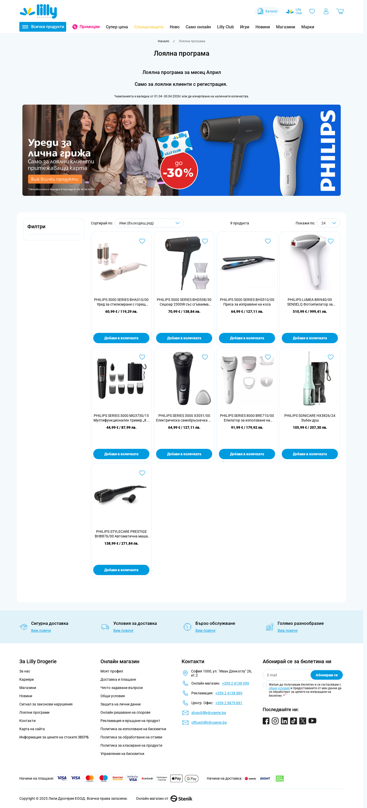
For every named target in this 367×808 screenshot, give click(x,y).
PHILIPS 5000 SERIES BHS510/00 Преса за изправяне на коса (247, 302)
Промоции (90, 26)
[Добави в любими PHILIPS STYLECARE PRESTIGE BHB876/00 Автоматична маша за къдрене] (142, 473)
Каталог (267, 11)
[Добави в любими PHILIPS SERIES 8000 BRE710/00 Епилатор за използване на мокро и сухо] (268, 357)
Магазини (285, 26)
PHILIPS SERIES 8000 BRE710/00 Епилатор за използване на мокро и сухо (247, 418)
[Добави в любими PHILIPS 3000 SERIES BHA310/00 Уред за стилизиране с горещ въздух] (142, 241)
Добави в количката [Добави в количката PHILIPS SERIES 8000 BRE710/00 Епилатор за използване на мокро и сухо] (247, 454)
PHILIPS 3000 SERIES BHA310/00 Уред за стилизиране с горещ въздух (121, 302)
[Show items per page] (328, 223)
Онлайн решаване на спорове (125, 712)
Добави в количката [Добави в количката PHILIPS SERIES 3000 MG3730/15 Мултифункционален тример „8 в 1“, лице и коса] (121, 454)
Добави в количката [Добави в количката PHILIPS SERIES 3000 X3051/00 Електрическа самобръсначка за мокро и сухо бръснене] (184, 454)
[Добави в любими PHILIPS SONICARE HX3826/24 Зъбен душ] (331, 357)
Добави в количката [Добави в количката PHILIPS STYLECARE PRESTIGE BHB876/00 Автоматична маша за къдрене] (121, 570)
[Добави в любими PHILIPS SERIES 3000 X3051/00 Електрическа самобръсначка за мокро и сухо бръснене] (205, 357)
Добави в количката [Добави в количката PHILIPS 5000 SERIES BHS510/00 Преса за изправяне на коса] (247, 338)
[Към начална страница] (163, 41)
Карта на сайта (32, 729)
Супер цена (117, 26)
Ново (175, 26)
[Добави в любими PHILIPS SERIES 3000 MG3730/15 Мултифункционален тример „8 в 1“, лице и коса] (142, 357)
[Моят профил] (326, 11)
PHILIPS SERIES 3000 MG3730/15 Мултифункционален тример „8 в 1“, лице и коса (121, 418)
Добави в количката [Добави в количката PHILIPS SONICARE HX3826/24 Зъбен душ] (310, 454)
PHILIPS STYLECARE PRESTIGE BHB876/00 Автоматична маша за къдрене (121, 533)
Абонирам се (327, 675)
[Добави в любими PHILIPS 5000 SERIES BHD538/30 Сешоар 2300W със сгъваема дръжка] (205, 241)
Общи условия (112, 696)
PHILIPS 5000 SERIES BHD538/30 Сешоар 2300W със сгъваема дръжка (184, 302)
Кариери (26, 679)
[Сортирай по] (149, 223)
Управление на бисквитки (122, 754)
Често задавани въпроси (121, 688)
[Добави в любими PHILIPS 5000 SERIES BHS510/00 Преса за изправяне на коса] (268, 241)
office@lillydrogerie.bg (209, 722)
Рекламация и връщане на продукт (130, 721)
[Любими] (312, 11)
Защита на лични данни (120, 704)
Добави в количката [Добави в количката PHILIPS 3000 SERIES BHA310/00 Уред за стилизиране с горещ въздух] (121, 338)
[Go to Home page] (38, 11)
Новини (262, 26)
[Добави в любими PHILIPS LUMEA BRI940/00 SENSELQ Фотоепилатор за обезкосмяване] (331, 241)
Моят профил (111, 671)
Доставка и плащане (118, 679)
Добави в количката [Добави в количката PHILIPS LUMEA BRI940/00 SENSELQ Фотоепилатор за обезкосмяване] (310, 338)
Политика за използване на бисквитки (133, 729)
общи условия (279, 688)
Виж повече (41, 630)
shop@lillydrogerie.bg (208, 713)
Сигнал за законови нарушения (46, 704)
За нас (24, 671)
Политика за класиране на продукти (131, 745)
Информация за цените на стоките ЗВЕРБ (54, 737)
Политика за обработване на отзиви (131, 737)
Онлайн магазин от (164, 798)
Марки (307, 26)
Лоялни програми (34, 712)
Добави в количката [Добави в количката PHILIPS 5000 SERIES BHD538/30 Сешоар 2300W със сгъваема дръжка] (184, 338)
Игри (244, 26)
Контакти (27, 721)
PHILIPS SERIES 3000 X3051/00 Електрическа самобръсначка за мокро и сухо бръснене (184, 418)
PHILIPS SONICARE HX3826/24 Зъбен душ (309, 418)
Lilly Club (225, 26)
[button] (53, 229)
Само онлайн (198, 26)
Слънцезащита (149, 26)
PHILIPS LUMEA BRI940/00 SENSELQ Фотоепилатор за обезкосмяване (310, 302)
